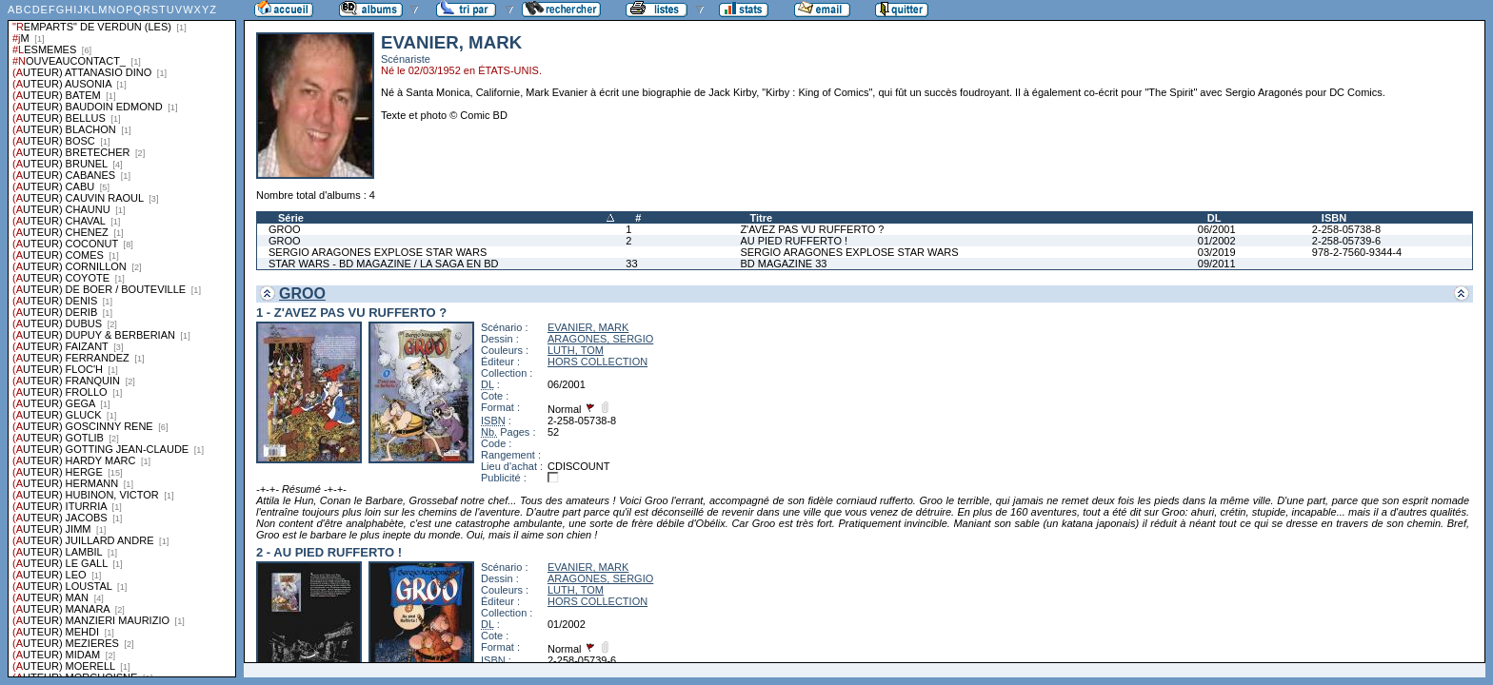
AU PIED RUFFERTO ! (793, 240)
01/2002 (1217, 240)
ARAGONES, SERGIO (600, 338)
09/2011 (1217, 263)
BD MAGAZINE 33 (783, 263)
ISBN (1334, 218)
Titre (760, 218)
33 (631, 263)
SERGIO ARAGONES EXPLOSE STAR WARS (378, 252)
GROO (285, 229)
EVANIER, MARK (587, 327)
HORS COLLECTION (597, 361)
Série (291, 218)
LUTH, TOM (575, 350)
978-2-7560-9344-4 (1357, 252)
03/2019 (1217, 252)
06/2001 (1217, 229)
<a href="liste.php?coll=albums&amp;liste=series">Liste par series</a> (122, 338)
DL (1214, 218)
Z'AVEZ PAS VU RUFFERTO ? (812, 229)
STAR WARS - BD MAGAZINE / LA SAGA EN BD (383, 263)
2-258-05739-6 (1346, 240)
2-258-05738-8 (1346, 229)
